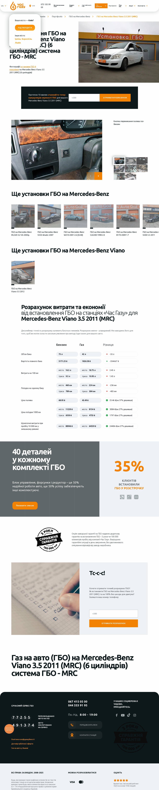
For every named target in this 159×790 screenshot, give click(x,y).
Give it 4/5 (123, 780)
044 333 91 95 (77, 705)
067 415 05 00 (77, 701)
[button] (98, 176)
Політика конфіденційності (23, 739)
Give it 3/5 (120, 780)
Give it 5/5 (126, 780)
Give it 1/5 (115, 780)
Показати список (25, 505)
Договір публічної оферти (22, 744)
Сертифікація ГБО (90, 5)
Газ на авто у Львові (19, 748)
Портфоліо (115, 5)
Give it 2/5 (118, 780)
